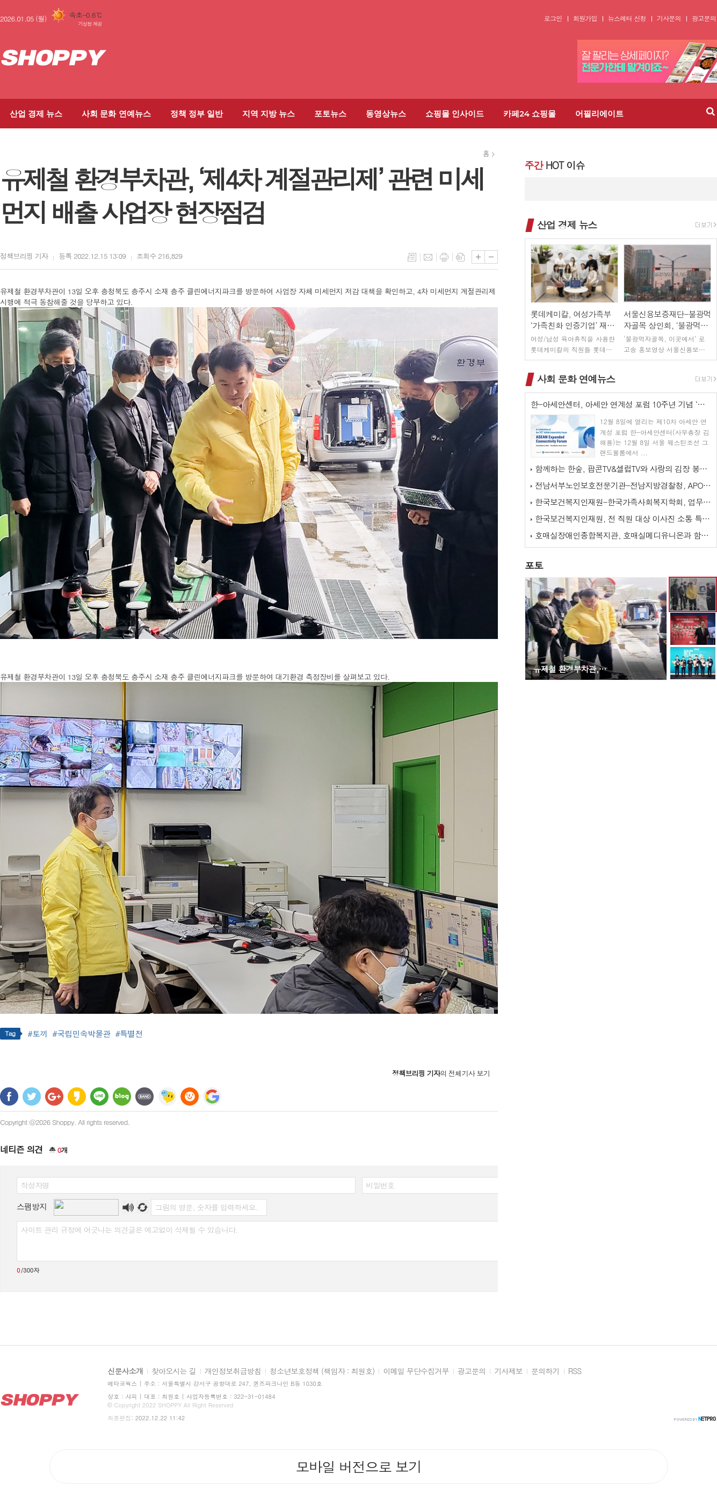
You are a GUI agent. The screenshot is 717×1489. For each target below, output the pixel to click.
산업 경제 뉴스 (36, 113)
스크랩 (460, 257)
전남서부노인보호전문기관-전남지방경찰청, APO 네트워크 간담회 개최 (623, 485)
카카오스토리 (77, 1096)
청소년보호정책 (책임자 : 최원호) (322, 1371)
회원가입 (585, 18)
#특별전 (128, 1033)
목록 (412, 257)
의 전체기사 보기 (441, 1073)
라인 (99, 1096)
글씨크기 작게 (491, 257)
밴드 (144, 1096)
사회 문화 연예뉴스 (116, 113)
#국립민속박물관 (81, 1033)
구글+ (54, 1096)
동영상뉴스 (386, 113)
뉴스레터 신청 (627, 18)
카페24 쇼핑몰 (529, 113)
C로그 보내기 (189, 1096)
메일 (428, 257)
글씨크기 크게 (478, 257)
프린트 (444, 257)
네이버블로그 (122, 1096)
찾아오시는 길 (173, 1371)
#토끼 (37, 1033)
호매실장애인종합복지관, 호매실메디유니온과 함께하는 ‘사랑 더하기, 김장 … (623, 535)
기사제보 (508, 1371)
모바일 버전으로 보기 (358, 1466)
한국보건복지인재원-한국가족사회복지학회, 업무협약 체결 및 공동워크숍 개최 (623, 501)
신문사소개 (125, 1371)
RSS (575, 1371)
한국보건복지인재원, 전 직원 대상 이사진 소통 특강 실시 (623, 518)
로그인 (553, 18)
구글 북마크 (212, 1096)
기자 (24, 256)
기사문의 (669, 18)
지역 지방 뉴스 (268, 113)
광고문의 (704, 18)
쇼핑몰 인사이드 (454, 113)
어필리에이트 (599, 113)
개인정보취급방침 (233, 1371)
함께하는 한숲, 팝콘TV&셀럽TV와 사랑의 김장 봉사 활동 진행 (623, 468)
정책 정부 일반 (196, 113)
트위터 (32, 1096)
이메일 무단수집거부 (415, 1371)
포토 (534, 565)
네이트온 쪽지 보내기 (167, 1096)
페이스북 (9, 1096)
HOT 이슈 (554, 165)
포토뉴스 (330, 113)
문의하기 (545, 1371)
